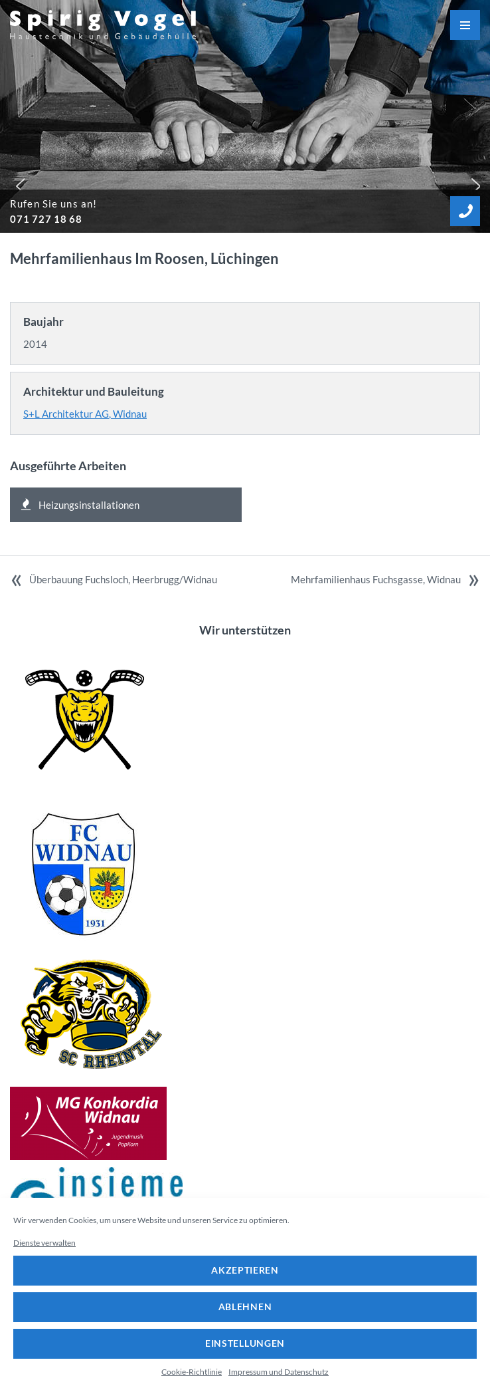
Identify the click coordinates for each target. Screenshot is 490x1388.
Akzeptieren (245, 1270)
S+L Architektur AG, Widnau (85, 414)
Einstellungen (245, 1343)
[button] (17, 183)
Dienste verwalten (44, 1243)
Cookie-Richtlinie (191, 1372)
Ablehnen (245, 1306)
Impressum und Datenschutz (278, 1372)
